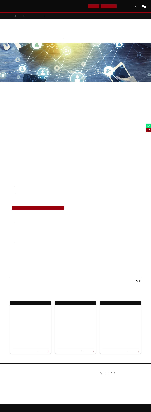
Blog (12, 387)
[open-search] (136, 6)
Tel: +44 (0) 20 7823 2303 (110, 379)
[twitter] (101, 373)
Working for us (15, 384)
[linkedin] (109, 373)
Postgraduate (60, 377)
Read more (44, 351)
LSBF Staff (78, 38)
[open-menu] (144, 6)
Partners (13, 380)
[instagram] (114, 373)
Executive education (63, 380)
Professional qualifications (65, 384)
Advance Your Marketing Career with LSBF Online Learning (38, 208)
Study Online (60, 387)
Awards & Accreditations (19, 377)
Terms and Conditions (124, 408)
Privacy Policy (109, 408)
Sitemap (76, 408)
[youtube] (112, 373)
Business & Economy (95, 38)
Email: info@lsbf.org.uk (109, 382)
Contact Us (124, 6)
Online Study (86, 408)
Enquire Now (108, 6)
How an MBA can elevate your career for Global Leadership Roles (75, 331)
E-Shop (93, 6)
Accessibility (97, 408)
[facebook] (106, 373)
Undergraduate (61, 373)
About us (13, 373)
